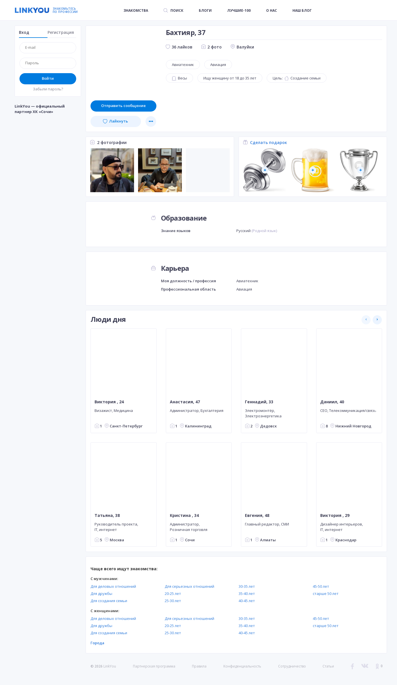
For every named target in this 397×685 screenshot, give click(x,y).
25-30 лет (173, 600)
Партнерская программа (154, 666)
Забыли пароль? (48, 89)
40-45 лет (247, 600)
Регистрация (61, 32)
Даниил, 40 (332, 401)
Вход (24, 32)
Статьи (328, 666)
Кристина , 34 (184, 515)
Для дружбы (101, 593)
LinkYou (109, 666)
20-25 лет (173, 593)
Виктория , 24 (109, 401)
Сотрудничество (292, 666)
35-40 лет (247, 593)
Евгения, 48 (257, 515)
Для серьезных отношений (189, 586)
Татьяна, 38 (107, 515)
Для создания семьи (109, 600)
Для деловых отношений (113, 586)
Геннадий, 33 (259, 401)
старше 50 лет (326, 593)
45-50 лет (321, 586)
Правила (199, 666)
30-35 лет (247, 586)
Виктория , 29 (334, 515)
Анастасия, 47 (185, 401)
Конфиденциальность (242, 666)
